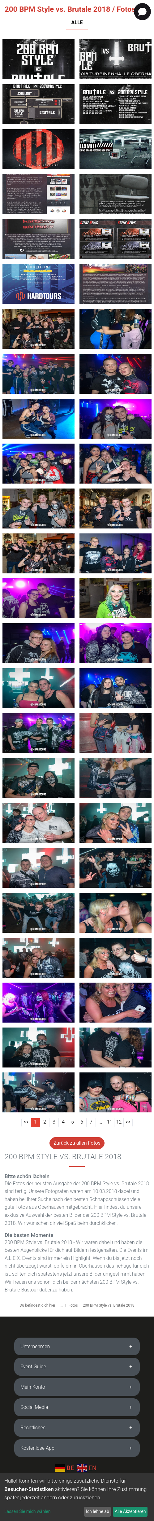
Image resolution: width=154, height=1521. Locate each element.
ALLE (77, 22)
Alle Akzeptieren (130, 1511)
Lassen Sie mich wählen (27, 1511)
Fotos (73, 1305)
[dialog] (77, 1497)
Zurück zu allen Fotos (77, 1143)
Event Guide (33, 1367)
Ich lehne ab (97, 1511)
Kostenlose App (37, 1448)
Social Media (34, 1407)
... (61, 1305)
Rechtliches (32, 1428)
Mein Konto (32, 1387)
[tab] (77, 1347)
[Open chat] (142, 11)
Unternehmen (35, 1346)
